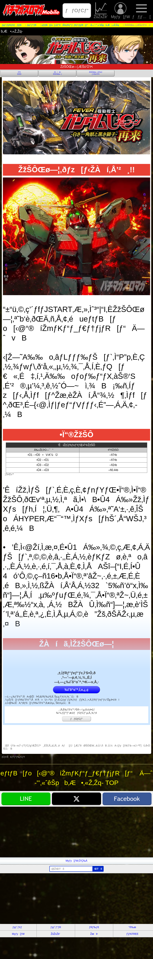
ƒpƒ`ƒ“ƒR (55, 927)
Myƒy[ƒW (120, 10)
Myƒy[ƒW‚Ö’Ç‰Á (76, 860)
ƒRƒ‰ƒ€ (94, 927)
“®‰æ (132, 927)
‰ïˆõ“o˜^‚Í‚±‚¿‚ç (76, 690)
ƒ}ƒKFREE (132, 933)
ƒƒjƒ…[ (141, 10)
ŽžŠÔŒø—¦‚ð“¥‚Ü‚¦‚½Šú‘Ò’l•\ (95, 73)
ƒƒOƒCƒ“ (76, 10)
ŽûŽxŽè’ (101, 10)
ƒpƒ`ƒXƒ (18, 927)
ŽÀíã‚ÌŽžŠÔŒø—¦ (57, 73)
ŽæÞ (94, 933)
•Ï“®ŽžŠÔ (19, 73)
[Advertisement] (76, 832)
